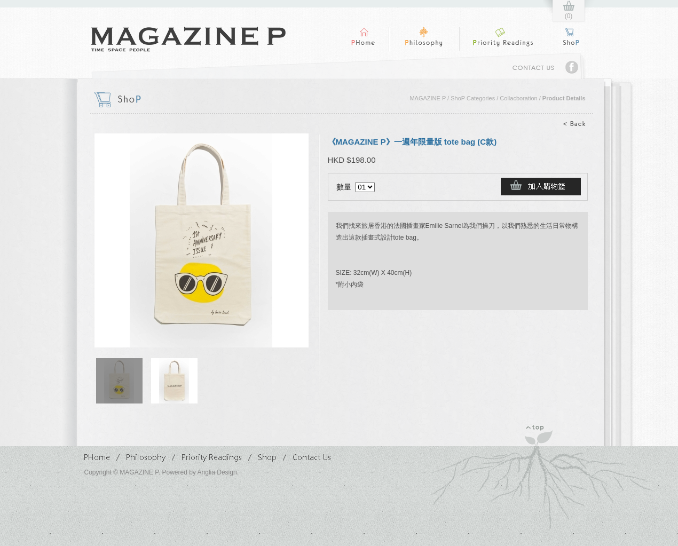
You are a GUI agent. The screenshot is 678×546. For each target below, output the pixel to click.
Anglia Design (217, 472)
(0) (569, 16)
